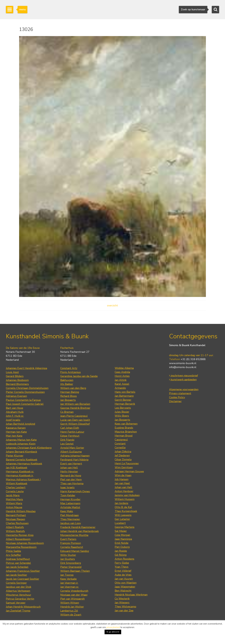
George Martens (124, 527)
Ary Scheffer (13, 555)
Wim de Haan (123, 475)
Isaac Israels (67, 487)
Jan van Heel (122, 483)
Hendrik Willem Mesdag (21, 511)
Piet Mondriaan (69, 515)
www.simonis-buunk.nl (182, 363)
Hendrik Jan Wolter (72, 606)
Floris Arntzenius (70, 372)
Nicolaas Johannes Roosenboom (25, 543)
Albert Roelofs (15, 527)
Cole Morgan (122, 535)
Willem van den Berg (73, 388)
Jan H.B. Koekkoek (16, 467)
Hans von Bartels (125, 392)
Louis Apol (12, 372)
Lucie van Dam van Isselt (75, 420)
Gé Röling (121, 555)
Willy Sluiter (68, 555)
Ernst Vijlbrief (123, 571)
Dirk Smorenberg (70, 563)
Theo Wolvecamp (125, 606)
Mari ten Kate (14, 436)
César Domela (123, 459)
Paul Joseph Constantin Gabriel (25, 404)
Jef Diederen (122, 455)
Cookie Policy (177, 397)
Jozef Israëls (13, 420)
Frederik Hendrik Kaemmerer (77, 527)
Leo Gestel (67, 443)
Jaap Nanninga (123, 539)
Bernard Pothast (16, 515)
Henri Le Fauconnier (127, 463)
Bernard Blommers (17, 384)
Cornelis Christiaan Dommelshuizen (27, 388)
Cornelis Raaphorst (71, 547)
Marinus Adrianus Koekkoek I (23, 479)
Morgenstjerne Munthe (74, 535)
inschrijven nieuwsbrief (183, 375)
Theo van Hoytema (71, 483)
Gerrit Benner (123, 400)
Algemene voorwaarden (183, 389)
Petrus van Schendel (18, 563)
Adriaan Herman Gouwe (129, 471)
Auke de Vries (123, 575)
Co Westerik (122, 598)
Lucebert (120, 523)
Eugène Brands (124, 427)
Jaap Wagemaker (125, 586)
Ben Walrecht (123, 590)
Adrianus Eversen (16, 396)
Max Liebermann (70, 503)
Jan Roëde (121, 551)
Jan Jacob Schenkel (17, 567)
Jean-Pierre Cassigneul (74, 416)
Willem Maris (14, 503)
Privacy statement (180, 393)
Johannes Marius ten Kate (21, 440)
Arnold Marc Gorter (72, 447)
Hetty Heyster (69, 471)
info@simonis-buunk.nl (182, 367)
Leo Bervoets (123, 408)
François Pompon (70, 543)
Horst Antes (122, 376)
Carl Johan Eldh (69, 428)
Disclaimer (175, 401)
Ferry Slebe (122, 563)
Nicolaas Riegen (15, 519)
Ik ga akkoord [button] (113, 631)
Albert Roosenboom (18, 539)
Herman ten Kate (16, 432)
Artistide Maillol (70, 507)
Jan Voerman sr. (69, 587)
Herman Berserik (125, 404)
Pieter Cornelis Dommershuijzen (25, 392)
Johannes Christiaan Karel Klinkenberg (29, 447)
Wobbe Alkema (124, 368)
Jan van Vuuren (124, 578)
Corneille (120, 447)
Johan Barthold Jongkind (20, 424)
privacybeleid (113, 627)
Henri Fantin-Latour (72, 432)
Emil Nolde (121, 543)
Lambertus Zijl (69, 610)
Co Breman (67, 412)
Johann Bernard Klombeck (21, 451)
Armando (120, 388)
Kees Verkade (68, 579)
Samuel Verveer (15, 602)
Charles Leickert (15, 487)
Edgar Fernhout (69, 436)
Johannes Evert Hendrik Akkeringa (26, 368)
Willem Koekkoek (16, 483)
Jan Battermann (124, 396)
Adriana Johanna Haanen (75, 455)
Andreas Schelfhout (18, 559)
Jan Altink (120, 380)
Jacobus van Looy (70, 523)
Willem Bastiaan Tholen (75, 571)
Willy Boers (122, 416)
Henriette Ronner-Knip (20, 535)
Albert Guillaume (71, 451)
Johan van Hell (69, 467)
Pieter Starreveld (70, 567)
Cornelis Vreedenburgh (74, 591)
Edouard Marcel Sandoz (74, 551)
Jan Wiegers (122, 602)
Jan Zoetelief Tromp (18, 610)
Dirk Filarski (67, 440)
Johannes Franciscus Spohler (23, 571)
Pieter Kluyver (14, 455)
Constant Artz (68, 368)
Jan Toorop (67, 575)
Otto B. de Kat (123, 507)
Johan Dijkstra (123, 451)
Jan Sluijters (67, 559)
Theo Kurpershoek (126, 511)
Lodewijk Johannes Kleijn (20, 443)
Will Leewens (123, 515)
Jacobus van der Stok (18, 587)
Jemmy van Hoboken (127, 495)
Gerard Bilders (15, 376)
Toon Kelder (67, 495)
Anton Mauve (14, 507)
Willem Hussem (124, 499)
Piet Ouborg (122, 547)
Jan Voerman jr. (69, 583)
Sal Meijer (121, 531)
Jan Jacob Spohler (16, 575)
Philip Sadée (13, 551)
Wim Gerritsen (124, 467)
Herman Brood (123, 435)
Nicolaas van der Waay (74, 595)
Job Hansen (121, 479)
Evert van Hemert (71, 463)
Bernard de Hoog (70, 475)
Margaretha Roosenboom (21, 547)
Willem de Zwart (70, 614)
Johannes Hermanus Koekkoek (24, 463)
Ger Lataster (122, 519)
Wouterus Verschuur (18, 595)
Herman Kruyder (70, 499)
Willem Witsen (69, 602)
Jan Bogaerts (68, 400)
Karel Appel (122, 384)
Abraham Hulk (15, 412)
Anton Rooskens (124, 559)
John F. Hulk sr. (15, 416)
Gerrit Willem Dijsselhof (75, 424)
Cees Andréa (122, 372)
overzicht (112, 305)
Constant (120, 443)
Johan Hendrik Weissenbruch (23, 606)
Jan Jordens (121, 503)
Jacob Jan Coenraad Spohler (22, 579)
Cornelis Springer (16, 583)
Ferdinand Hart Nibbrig (74, 459)
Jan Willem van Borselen (75, 404)
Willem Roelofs (15, 531)
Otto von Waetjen (125, 582)
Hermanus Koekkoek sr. (20, 471)
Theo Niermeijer (70, 519)
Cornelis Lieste (15, 491)
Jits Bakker (66, 384)
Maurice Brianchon (126, 431)
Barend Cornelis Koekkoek (21, 459)
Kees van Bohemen (126, 423)
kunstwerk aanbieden (183, 379)
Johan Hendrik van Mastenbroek (79, 531)
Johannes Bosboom (17, 380)
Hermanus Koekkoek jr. (19, 475)
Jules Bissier (122, 412)
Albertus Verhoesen (18, 591)
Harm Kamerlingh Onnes (75, 491)
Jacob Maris (13, 495)
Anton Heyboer (124, 491)
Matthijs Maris (14, 499)
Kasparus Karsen (16, 428)
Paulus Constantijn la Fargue (23, 400)
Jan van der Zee (124, 610)
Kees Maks (66, 511)
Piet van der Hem (71, 479)
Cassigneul (121, 439)
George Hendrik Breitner (75, 408)
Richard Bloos (68, 396)
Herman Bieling (69, 392)
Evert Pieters (68, 539)
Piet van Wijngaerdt (72, 599)
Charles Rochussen (17, 523)
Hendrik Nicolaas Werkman (131, 594)
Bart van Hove (14, 408)
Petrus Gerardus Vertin (20, 599)
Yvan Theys (121, 567)
